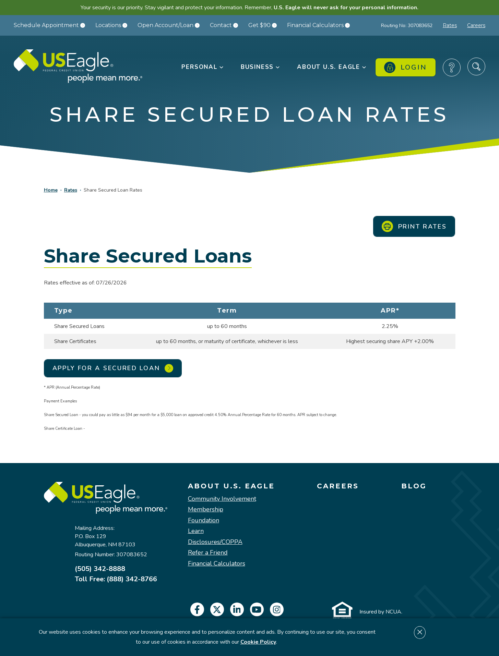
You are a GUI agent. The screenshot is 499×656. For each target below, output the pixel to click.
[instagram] (277, 609)
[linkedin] (237, 609)
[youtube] (257, 609)
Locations (111, 25)
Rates (450, 25)
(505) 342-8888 (100, 569)
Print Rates (414, 226)
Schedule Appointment (49, 25)
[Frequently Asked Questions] (452, 67)
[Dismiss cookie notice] (420, 632)
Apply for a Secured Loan (113, 368)
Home (51, 190)
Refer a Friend (208, 553)
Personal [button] (202, 67)
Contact (224, 25)
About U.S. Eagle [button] (332, 67)
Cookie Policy (258, 642)
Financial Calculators (318, 25)
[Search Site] (476, 66)
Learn (196, 531)
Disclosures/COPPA (215, 542)
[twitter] (217, 609)
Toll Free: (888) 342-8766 (116, 579)
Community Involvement (222, 499)
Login (405, 67)
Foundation (203, 520)
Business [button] (261, 67)
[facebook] (197, 609)
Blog (414, 486)
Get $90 (262, 25)
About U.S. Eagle (231, 486)
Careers (476, 25)
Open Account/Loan (169, 25)
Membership (205, 509)
